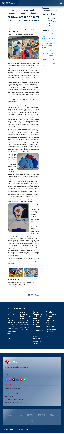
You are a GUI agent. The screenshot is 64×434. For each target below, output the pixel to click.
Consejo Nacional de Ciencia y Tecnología (14, 391)
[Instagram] (10, 379)
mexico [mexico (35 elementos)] (51, 55)
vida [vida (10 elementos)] (46, 65)
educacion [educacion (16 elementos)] (50, 41)
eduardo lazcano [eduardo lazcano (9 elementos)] (44, 41)
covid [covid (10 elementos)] (49, 38)
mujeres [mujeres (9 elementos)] (43, 57)
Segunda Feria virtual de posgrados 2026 (52, 20)
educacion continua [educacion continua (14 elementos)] (46, 43)
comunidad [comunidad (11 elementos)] (47, 36)
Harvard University (9, 396)
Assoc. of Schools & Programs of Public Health (15, 399)
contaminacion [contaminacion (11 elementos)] (44, 38)
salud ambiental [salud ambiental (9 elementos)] (47, 61)
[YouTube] (21, 379)
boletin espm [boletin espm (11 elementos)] (47, 34)
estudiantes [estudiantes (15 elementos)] (49, 48)
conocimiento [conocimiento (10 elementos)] (52, 36)
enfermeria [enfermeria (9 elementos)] (52, 43)
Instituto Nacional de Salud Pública (12, 388)
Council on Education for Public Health (13, 402)
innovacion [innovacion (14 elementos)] (47, 50)
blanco (49, 16)
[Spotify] (24, 379)
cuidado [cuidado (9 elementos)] (51, 38)
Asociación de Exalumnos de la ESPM (13, 393)
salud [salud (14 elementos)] (43, 61)
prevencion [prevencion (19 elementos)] (47, 59)
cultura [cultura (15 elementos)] (54, 38)
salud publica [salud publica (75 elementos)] (47, 63)
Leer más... (10, 338)
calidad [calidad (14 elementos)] (51, 34)
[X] (13, 379)
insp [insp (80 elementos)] (52, 50)
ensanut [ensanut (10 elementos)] (43, 45)
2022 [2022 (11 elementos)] (43, 33)
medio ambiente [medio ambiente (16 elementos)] (45, 55)
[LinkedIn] (17, 379)
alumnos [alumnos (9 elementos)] (49, 33)
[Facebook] (6, 379)
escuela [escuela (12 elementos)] (50, 45)
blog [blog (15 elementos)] (52, 33)
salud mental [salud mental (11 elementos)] (52, 61)
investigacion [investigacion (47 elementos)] (46, 53)
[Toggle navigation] (61, 3)
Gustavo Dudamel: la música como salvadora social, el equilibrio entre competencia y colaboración (38, 321)
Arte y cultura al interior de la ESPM (25, 315)
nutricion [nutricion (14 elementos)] (47, 57)
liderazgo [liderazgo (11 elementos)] (53, 53)
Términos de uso (58, 430)
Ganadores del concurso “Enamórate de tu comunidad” (51, 316)
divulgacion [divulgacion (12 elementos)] (51, 40)
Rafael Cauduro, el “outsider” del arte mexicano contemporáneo (13, 317)
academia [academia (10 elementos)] (45, 33)
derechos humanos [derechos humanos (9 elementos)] (45, 40)
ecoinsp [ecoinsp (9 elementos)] (54, 40)
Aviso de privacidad (50, 430)
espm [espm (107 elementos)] (44, 47)
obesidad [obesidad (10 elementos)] (50, 57)
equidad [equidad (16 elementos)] (47, 45)
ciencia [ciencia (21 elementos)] (43, 36)
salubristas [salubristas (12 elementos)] (53, 59)
